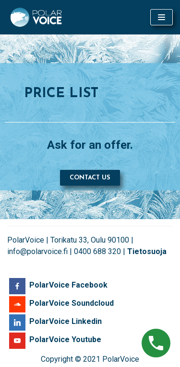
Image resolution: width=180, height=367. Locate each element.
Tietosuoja (147, 251)
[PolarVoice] (36, 17)
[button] (90, 178)
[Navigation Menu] (161, 17)
